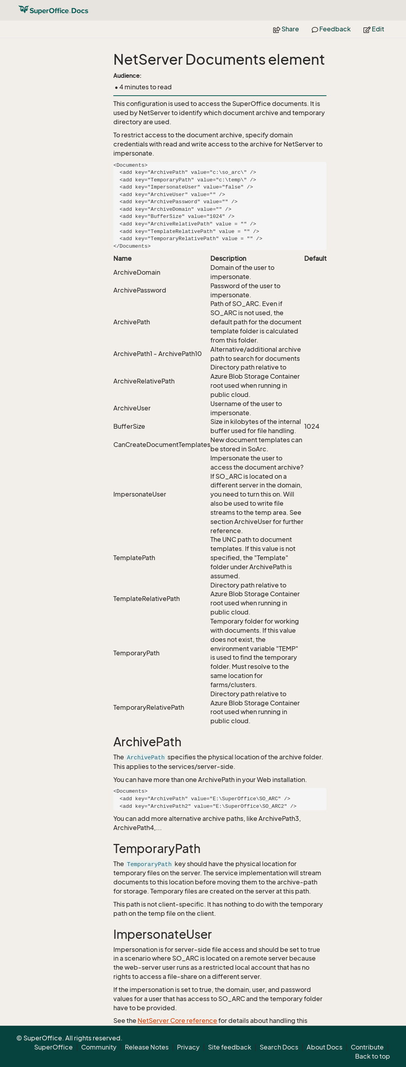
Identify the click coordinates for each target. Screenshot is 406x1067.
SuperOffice (53, 1047)
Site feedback (229, 1047)
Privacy (188, 1047)
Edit (373, 29)
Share (286, 29)
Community (99, 1047)
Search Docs (279, 1047)
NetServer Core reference (177, 1021)
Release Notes (147, 1047)
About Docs (324, 1047)
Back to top (372, 1056)
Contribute (367, 1047)
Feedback (331, 29)
